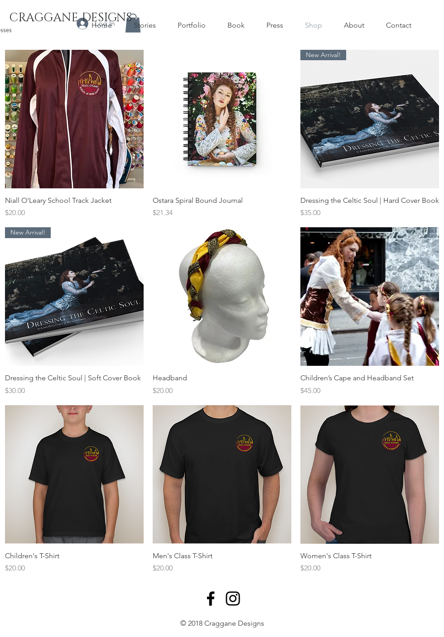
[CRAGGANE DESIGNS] (70, 18)
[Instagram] (232, 598)
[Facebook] (210, 598)
